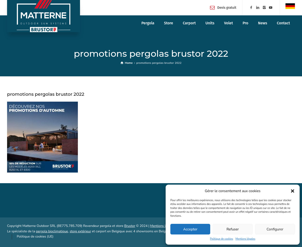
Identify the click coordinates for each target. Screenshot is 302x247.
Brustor (129, 226)
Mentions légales (245, 239)
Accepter (190, 229)
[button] (292, 191)
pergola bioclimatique (52, 231)
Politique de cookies (221, 239)
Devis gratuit (226, 7)
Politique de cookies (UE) (35, 236)
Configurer (275, 229)
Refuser (232, 229)
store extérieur (80, 231)
